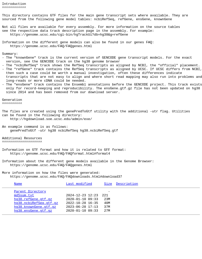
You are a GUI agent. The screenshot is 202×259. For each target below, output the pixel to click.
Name (18, 219)
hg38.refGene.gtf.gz (33, 237)
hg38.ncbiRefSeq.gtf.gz (36, 242)
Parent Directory (30, 228)
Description (127, 219)
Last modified (79, 219)
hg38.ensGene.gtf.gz (33, 251)
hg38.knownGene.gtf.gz (35, 246)
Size (108, 219)
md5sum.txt (24, 232)
